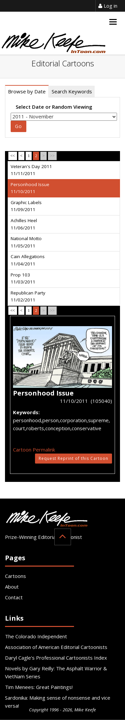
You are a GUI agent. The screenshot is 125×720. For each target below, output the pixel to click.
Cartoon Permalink (34, 449)
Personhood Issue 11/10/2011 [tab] (30, 188)
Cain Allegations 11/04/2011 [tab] (28, 260)
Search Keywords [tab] (72, 91)
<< (12, 155)
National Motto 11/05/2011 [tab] (26, 242)
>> (52, 155)
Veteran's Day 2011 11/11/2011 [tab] (31, 170)
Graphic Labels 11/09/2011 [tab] (26, 206)
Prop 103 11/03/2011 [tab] (23, 278)
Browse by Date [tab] (27, 91)
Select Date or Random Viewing (54, 106)
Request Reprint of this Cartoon (73, 458)
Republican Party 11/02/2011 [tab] (28, 296)
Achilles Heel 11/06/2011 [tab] (24, 224)
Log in (107, 5)
